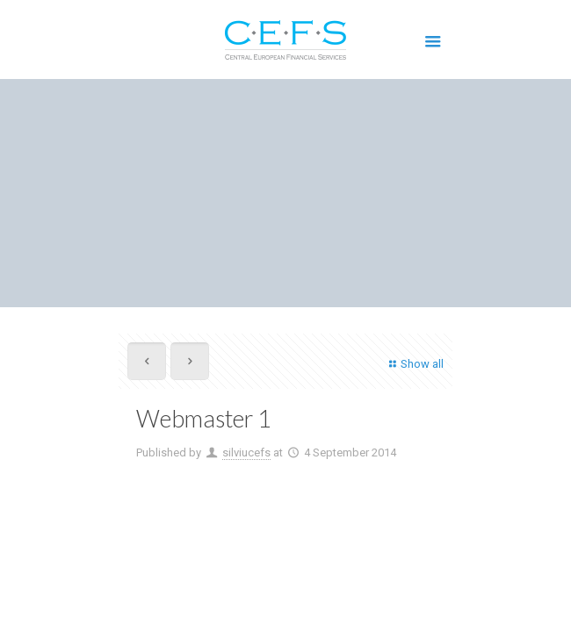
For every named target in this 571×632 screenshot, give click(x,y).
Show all (414, 363)
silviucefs (246, 452)
